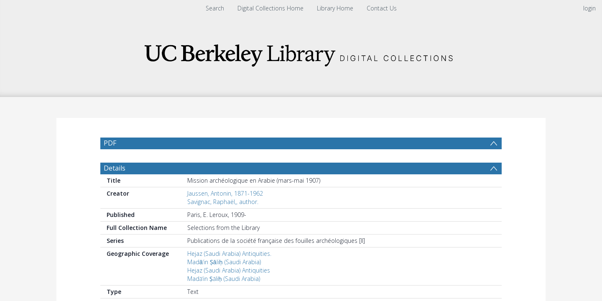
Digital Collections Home (270, 8)
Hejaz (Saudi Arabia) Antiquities (228, 274)
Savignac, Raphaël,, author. (222, 206)
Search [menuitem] (215, 8)
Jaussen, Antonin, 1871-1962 (225, 198)
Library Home (335, 8)
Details (114, 172)
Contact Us (382, 8)
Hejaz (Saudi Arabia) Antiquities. (229, 258)
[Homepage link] (301, 53)
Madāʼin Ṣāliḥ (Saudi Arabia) (224, 266)
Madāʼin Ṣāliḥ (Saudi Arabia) (223, 283)
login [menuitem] (589, 8)
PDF (110, 143)
